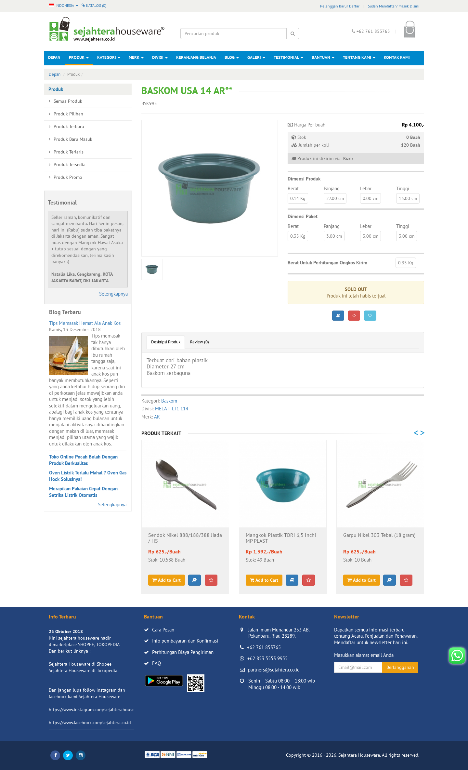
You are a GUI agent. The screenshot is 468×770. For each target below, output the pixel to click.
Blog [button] (232, 57)
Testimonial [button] (288, 57)
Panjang (332, 188)
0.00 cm (370, 198)
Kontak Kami (397, 57)
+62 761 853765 (264, 647)
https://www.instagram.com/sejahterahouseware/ (97, 709)
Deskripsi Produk (165, 342)
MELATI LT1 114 (171, 408)
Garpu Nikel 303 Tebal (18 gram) (379, 535)
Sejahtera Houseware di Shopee (80, 664)
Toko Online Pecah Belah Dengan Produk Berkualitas (83, 460)
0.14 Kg (298, 198)
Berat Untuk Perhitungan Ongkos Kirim (327, 262)
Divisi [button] (160, 57)
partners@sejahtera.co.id (274, 670)
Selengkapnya (113, 294)
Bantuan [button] (323, 57)
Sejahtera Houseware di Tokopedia (83, 670)
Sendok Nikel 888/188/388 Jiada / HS (185, 538)
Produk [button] (79, 57)
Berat (293, 188)
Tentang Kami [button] (359, 57)
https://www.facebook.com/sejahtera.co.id (90, 722)
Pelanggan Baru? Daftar (339, 6)
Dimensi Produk (304, 179)
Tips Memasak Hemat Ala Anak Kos (85, 323)
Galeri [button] (256, 57)
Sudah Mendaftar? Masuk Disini (393, 6)
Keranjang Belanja (196, 57)
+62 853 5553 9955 (267, 658)
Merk (136, 57)
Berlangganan (400, 667)
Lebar (365, 188)
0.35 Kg (298, 236)
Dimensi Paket (303, 216)
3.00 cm (334, 236)
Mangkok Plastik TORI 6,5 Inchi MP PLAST (281, 538)
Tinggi (402, 188)
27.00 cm (335, 198)
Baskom (169, 401)
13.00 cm (408, 198)
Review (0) (199, 342)
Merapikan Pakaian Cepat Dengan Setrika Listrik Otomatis (83, 491)
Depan (54, 57)
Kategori (108, 57)
